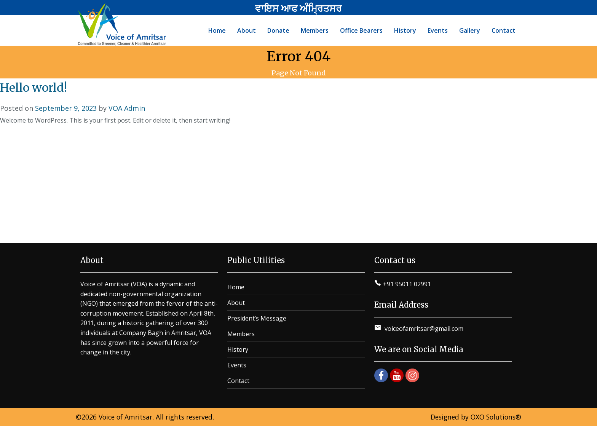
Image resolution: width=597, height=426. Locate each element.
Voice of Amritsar (125, 416)
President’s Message (256, 318)
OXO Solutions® (496, 416)
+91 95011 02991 (407, 284)
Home (235, 287)
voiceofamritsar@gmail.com (423, 328)
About (236, 302)
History (237, 349)
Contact (238, 381)
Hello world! (33, 87)
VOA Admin (127, 108)
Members (241, 334)
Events (236, 365)
